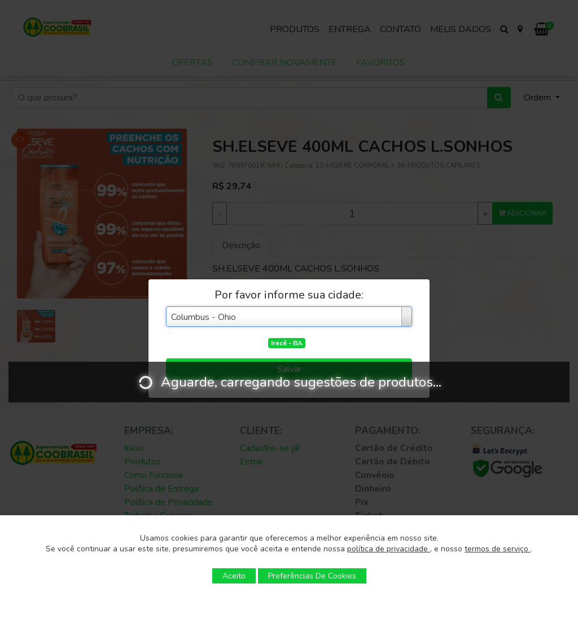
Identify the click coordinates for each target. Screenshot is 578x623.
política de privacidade (388, 548)
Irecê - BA (287, 343)
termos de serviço (498, 548)
